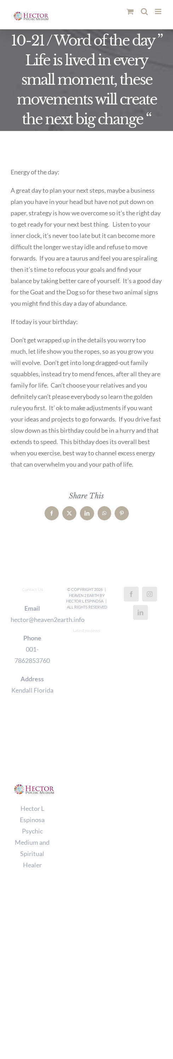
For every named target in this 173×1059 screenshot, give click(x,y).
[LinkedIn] (140, 612)
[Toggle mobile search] (144, 11)
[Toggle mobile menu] (158, 11)
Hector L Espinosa (84, 601)
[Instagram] (149, 594)
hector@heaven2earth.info (32, 619)
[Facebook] (131, 594)
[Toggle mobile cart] (130, 11)
